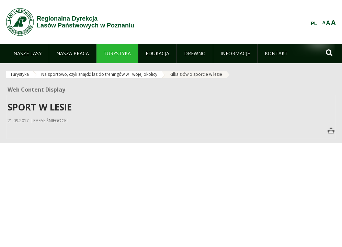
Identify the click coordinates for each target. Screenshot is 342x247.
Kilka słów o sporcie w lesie (196, 74)
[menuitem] (27, 53)
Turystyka (19, 74)
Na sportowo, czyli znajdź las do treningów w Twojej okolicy (99, 74)
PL (314, 23)
